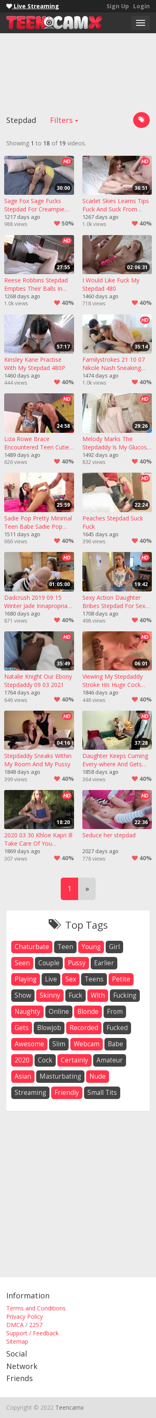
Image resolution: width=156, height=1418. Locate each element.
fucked (117, 1027)
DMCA (15, 1325)
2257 (35, 1325)
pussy (77, 963)
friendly (66, 1092)
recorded (83, 1027)
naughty (27, 1011)
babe (115, 1044)
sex (70, 979)
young (91, 946)
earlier (104, 963)
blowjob (49, 1027)
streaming (30, 1092)
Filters (64, 120)
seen (22, 963)
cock (45, 1060)
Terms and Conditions (36, 1308)
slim (58, 1044)
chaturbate (32, 946)
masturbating (60, 1076)
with (98, 995)
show (23, 995)
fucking (124, 995)
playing (26, 979)
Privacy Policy (24, 1316)
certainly (74, 1060)
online (59, 1011)
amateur (110, 1060)
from (115, 1011)
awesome (29, 1044)
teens (94, 979)
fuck (75, 995)
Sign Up (117, 6)
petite (121, 979)
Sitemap (17, 1341)
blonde (88, 1011)
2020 (22, 1060)
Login (141, 6)
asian (23, 1076)
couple (48, 963)
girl (114, 946)
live (51, 979)
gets (22, 1027)
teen (65, 946)
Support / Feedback (32, 1333)
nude (97, 1076)
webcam (86, 1044)
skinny (50, 995)
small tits (102, 1092)
